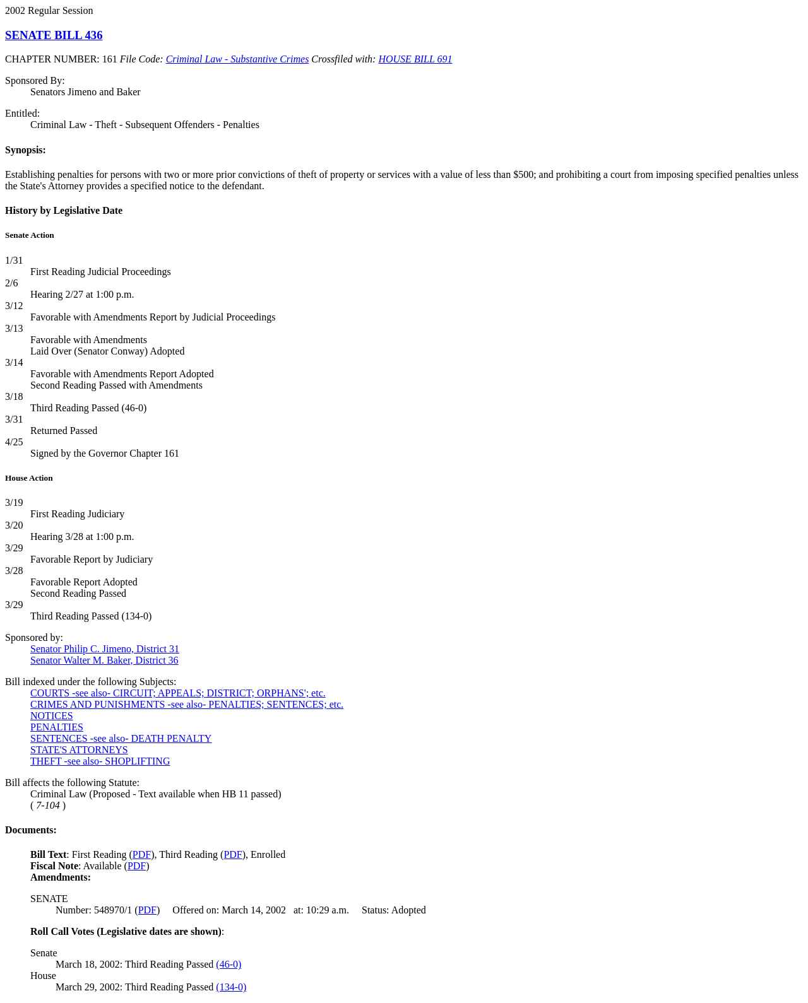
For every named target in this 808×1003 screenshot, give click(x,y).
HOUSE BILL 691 (415, 59)
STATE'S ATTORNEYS (79, 749)
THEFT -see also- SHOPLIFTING (100, 761)
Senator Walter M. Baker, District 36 (104, 660)
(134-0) (231, 987)
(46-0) (228, 964)
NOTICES (51, 715)
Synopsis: (25, 149)
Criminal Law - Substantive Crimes (237, 59)
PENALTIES (56, 727)
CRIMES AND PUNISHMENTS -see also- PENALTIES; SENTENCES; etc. (186, 704)
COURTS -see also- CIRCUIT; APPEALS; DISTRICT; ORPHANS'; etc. (178, 693)
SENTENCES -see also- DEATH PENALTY (120, 738)
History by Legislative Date (63, 210)
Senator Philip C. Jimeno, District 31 (104, 648)
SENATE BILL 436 (54, 35)
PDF (142, 854)
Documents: (31, 829)
